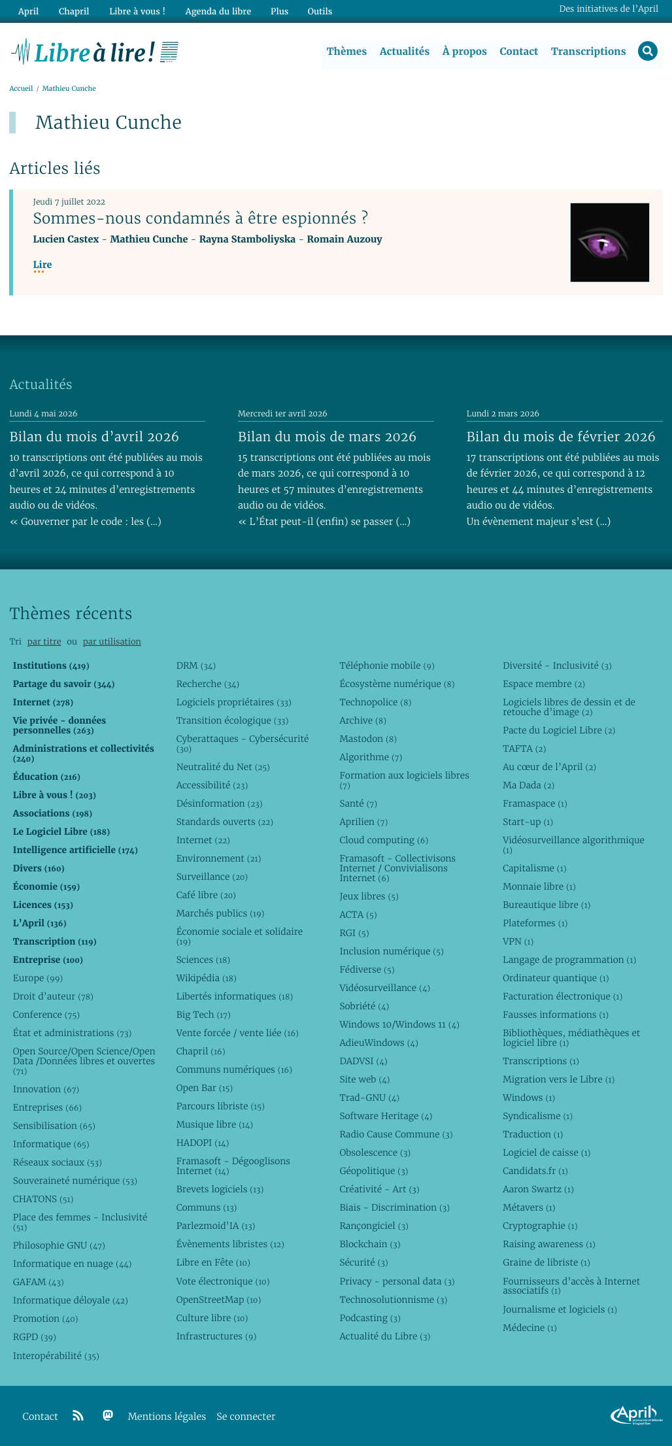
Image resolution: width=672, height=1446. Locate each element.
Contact (518, 51)
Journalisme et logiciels (560, 1309)
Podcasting (369, 1318)
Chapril (201, 1052)
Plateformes (535, 923)
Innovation (46, 1089)
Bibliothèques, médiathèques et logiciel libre (571, 1038)
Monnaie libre (539, 886)
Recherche (208, 684)
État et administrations (72, 1033)
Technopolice (375, 702)
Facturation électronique (562, 996)
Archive (362, 720)
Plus (275, 10)
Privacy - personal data (396, 1281)
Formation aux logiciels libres (404, 780)
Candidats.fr (535, 1171)
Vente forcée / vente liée (237, 1033)
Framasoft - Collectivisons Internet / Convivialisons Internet (397, 868)
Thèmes (346, 51)
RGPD (34, 1337)
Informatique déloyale (70, 1301)
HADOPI (202, 1143)
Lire (42, 266)
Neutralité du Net (223, 767)
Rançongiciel (374, 1226)
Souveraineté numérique (75, 1181)
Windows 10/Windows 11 (399, 1024)
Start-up (528, 822)
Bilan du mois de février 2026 (561, 436)
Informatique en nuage (72, 1264)
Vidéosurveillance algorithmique (574, 845)
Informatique (51, 1145)
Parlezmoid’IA (216, 1226)
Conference (46, 1014)
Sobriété (364, 1006)
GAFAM (38, 1282)
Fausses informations (556, 1014)
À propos (464, 51)
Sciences (203, 960)
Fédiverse (366, 969)
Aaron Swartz (538, 1190)
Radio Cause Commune (395, 1135)
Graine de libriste (546, 1263)
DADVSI (363, 1062)
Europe (38, 978)
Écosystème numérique (396, 684)
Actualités (404, 51)
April (28, 10)
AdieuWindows (378, 1043)
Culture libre (212, 1318)
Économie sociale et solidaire (239, 936)
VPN (518, 941)
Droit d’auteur (53, 996)
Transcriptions (588, 51)
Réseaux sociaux (57, 1163)
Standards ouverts (225, 822)
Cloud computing (383, 840)
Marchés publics (220, 913)
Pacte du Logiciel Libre (559, 730)
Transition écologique (232, 720)
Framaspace (535, 803)
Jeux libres (369, 896)
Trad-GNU (369, 1098)
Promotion (45, 1319)
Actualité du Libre (384, 1336)
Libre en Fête (213, 1263)
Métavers (529, 1208)
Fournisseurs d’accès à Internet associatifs (571, 1286)
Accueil (21, 89)
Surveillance (212, 877)
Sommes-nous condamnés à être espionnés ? (200, 219)
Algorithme (370, 757)
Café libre (206, 895)
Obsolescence (375, 1153)
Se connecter (245, 1417)
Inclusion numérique (391, 951)
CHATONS (43, 1199)
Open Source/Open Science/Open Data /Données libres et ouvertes (84, 1061)
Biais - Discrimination (394, 1208)
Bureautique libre (546, 905)
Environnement (218, 858)
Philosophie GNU (59, 1246)
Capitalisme (534, 868)
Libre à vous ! (135, 10)
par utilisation (112, 642)
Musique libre (215, 1125)
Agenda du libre (215, 10)
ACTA (358, 914)
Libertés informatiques (235, 996)
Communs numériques (234, 1070)
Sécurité (363, 1263)
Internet (203, 840)
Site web (364, 1080)
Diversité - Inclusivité (557, 665)
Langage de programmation (569, 960)
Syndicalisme (538, 1116)
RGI (354, 933)
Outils (316, 10)
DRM (196, 665)
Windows (529, 1098)
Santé (358, 803)
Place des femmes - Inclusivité (80, 1223)
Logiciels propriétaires (234, 702)
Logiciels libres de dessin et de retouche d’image (569, 707)
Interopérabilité (56, 1356)
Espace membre (544, 684)
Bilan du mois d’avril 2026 (94, 436)
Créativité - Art (379, 1190)
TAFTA (524, 748)
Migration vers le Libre (558, 1080)
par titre (44, 642)
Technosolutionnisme (393, 1299)
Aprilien (363, 822)
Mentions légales (167, 1417)
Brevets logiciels (220, 1190)
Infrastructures (216, 1336)
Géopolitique (373, 1171)
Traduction (533, 1135)
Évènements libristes (230, 1245)
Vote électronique (223, 1281)
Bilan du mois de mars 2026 (327, 436)
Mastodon (368, 739)
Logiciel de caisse (546, 1153)
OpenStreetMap (218, 1299)
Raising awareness (549, 1245)
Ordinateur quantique (556, 978)
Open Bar (204, 1088)
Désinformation (219, 803)
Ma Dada (528, 785)
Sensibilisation (54, 1126)
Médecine (530, 1328)
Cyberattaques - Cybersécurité (242, 743)
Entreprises (47, 1108)
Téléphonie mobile (386, 665)
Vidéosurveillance (384, 988)
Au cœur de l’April (549, 767)
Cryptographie (540, 1226)
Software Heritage (385, 1116)
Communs (206, 1208)
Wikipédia (206, 978)
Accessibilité (212, 785)
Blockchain (369, 1245)
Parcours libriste (220, 1107)
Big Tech (203, 1014)
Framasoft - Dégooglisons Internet (233, 1166)
